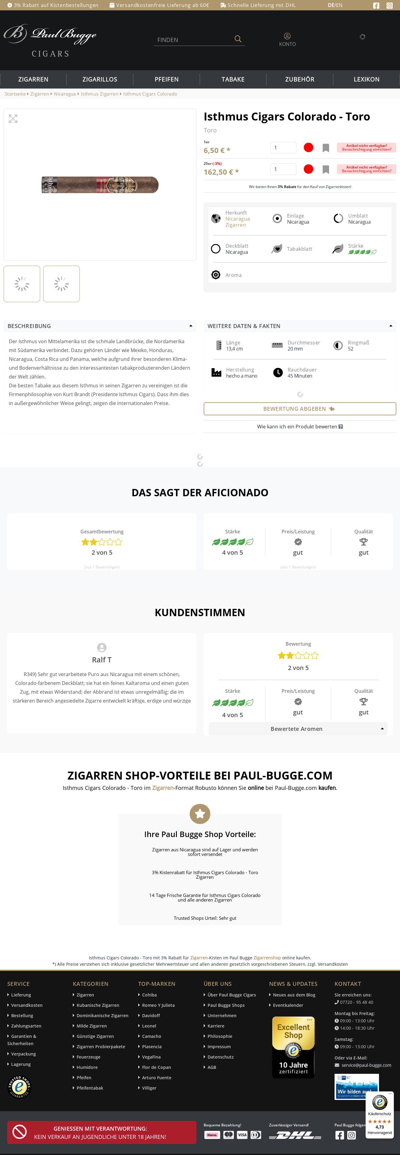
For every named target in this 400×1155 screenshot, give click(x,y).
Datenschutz (221, 1057)
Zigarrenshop (267, 958)
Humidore (87, 1067)
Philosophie (220, 1036)
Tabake (233, 79)
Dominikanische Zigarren (102, 1015)
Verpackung (23, 1054)
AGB (212, 1067)
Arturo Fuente (156, 1077)
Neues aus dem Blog (294, 995)
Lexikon (367, 79)
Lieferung (21, 995)
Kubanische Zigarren (98, 1005)
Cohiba (149, 995)
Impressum (219, 1046)
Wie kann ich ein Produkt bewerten (300, 426)
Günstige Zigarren (95, 1036)
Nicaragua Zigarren (238, 221)
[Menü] (390, 1095)
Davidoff (151, 1015)
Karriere (216, 1026)
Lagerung (21, 1064)
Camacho (151, 1036)
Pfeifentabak (90, 1088)
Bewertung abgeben (298, 408)
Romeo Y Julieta (158, 1005)
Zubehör (299, 79)
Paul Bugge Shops (226, 1005)
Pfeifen (167, 79)
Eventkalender (288, 1005)
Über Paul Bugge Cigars (232, 995)
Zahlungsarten (26, 1026)
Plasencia (152, 1046)
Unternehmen (222, 1015)
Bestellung (22, 1015)
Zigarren (33, 79)
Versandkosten (27, 1005)
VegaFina (151, 1057)
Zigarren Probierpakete (101, 1046)
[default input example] (283, 147)
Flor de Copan (156, 1067)
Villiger (149, 1088)
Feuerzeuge (88, 1057)
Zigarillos (99, 79)
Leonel (149, 1026)
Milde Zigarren (92, 1026)
